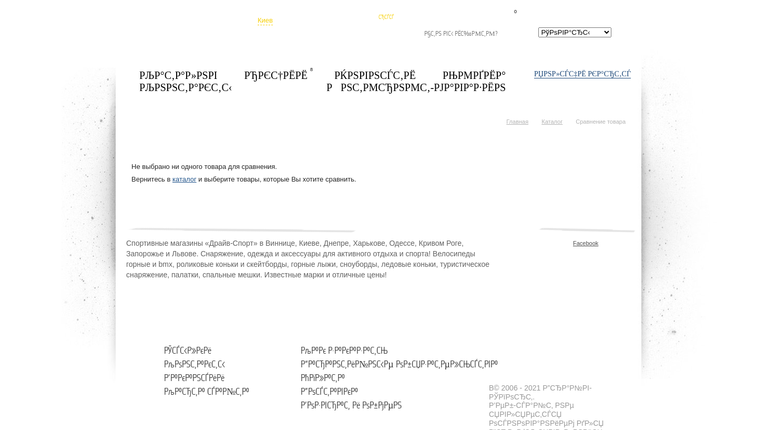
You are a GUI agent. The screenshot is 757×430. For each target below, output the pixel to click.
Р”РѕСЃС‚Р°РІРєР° (329, 392)
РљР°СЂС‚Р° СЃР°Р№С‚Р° (206, 392)
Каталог (551, 121)
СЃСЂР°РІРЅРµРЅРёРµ (603, 8)
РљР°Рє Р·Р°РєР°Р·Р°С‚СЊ (344, 351)
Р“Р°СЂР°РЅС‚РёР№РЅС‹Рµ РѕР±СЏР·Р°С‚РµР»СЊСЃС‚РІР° (399, 364)
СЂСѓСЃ (386, 17)
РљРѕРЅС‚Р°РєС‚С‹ (194, 364)
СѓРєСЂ (386, 9)
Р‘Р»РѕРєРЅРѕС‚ (537, 10)
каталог (184, 179)
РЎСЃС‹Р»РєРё (187, 351)
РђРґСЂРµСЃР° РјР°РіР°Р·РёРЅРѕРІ (329, 34)
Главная (517, 121)
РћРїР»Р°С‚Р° (323, 378)
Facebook (577, 243)
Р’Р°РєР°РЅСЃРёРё (194, 378)
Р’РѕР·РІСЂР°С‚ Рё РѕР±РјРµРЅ (351, 406)
